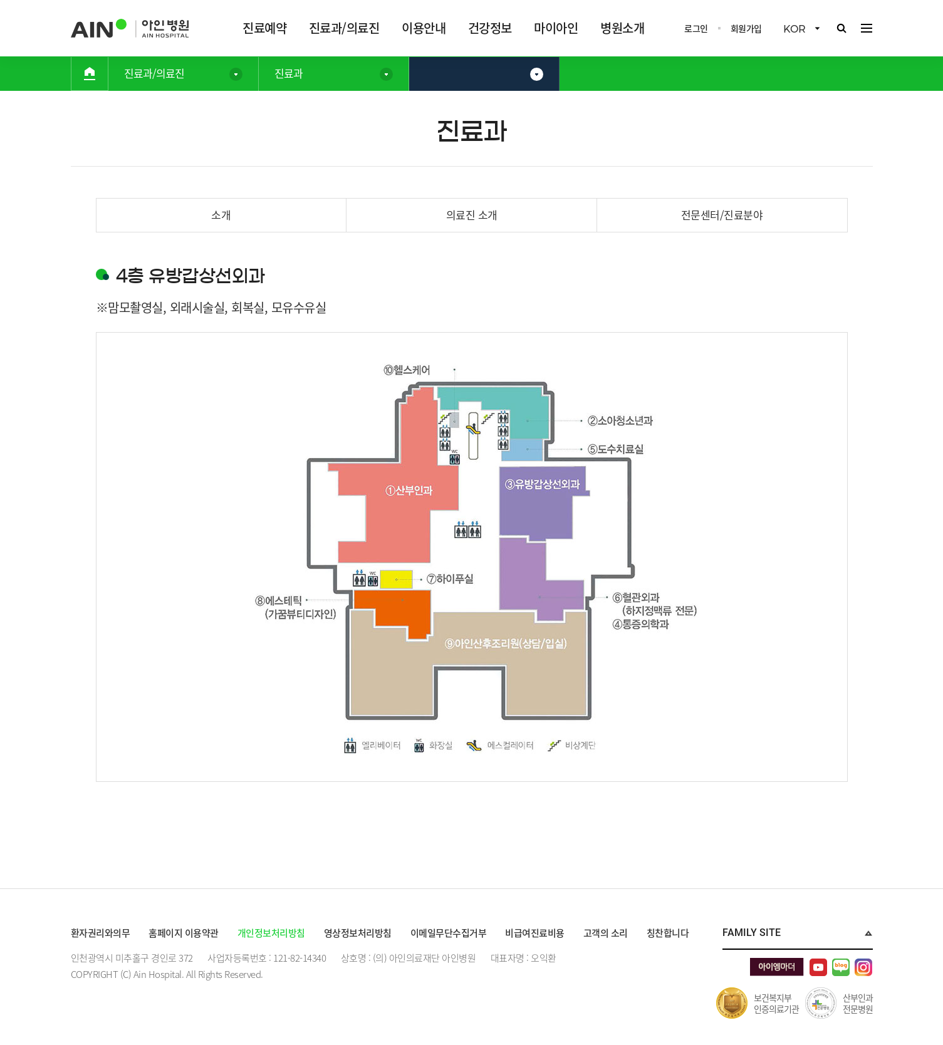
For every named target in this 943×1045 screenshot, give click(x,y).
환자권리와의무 (100, 933)
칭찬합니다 (668, 933)
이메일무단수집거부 (448, 933)
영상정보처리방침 (358, 933)
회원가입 (746, 28)
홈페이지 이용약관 (183, 933)
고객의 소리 (605, 933)
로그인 (696, 28)
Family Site (751, 932)
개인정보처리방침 (271, 933)
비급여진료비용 (535, 933)
